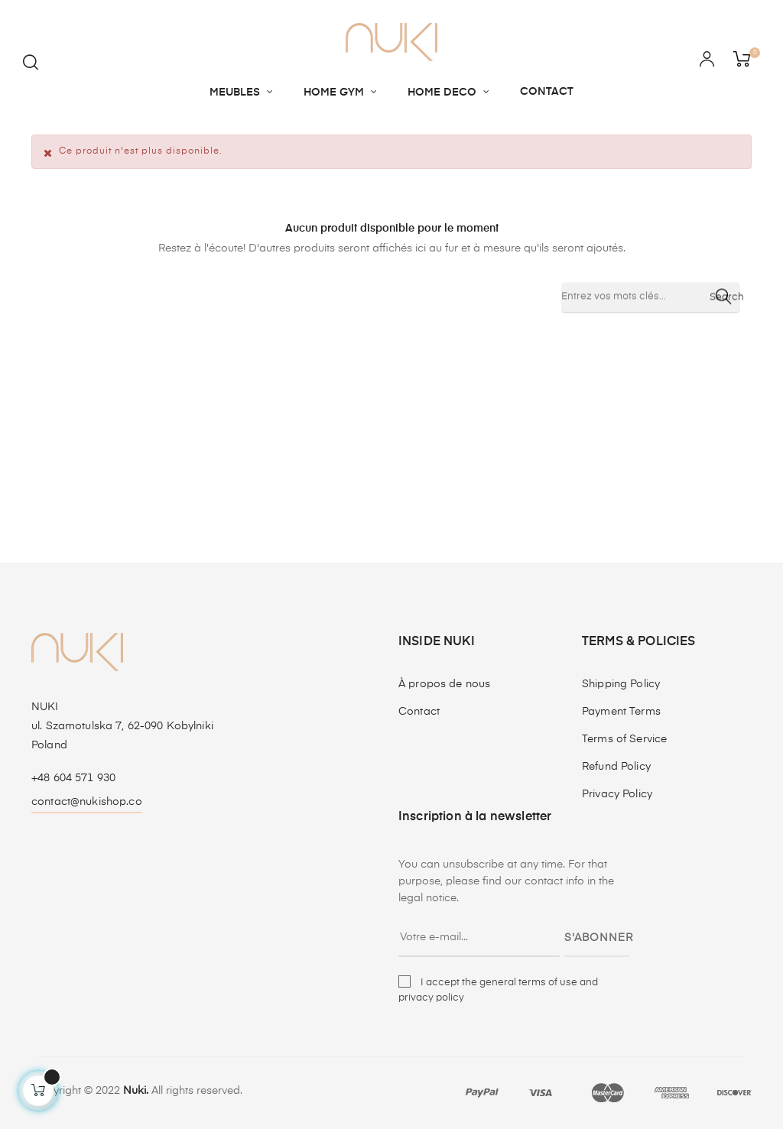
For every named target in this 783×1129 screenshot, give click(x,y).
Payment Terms (621, 711)
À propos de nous (444, 684)
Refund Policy (616, 766)
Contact (419, 711)
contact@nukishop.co (86, 801)
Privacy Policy (617, 794)
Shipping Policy (621, 684)
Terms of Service (624, 739)
